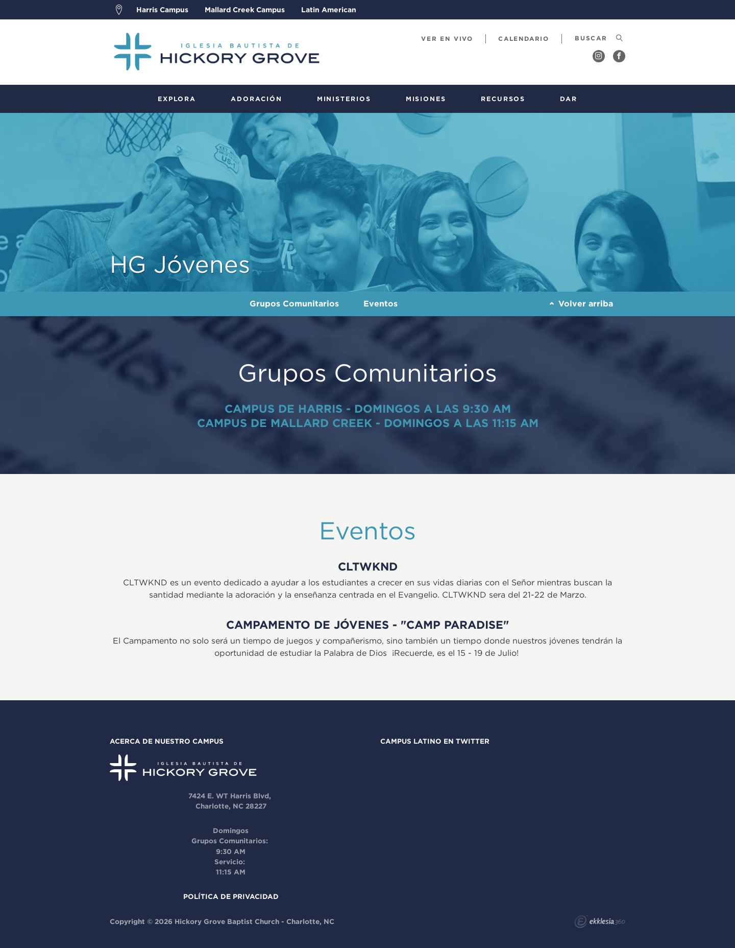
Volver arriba (581, 304)
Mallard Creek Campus (245, 10)
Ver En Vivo (447, 38)
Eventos (380, 304)
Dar (568, 99)
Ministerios (344, 99)
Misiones (426, 99)
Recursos (503, 99)
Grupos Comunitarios (294, 304)
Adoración (256, 99)
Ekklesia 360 (599, 923)
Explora (177, 99)
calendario (523, 38)
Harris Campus (162, 10)
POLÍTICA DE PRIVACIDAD (231, 896)
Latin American (328, 10)
